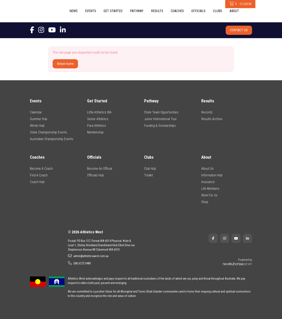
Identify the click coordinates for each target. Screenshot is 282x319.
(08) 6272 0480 (79, 263)
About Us (207, 169)
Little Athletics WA (99, 112)
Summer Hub (38, 119)
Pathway (136, 11)
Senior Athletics (97, 119)
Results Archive (211, 119)
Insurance (208, 182)
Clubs (217, 11)
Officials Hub (95, 175)
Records (207, 112)
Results (157, 11)
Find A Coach (39, 175)
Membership (95, 132)
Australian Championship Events (51, 139)
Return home (65, 64)
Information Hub (212, 175)
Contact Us (239, 30)
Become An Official (99, 169)
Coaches (177, 11)
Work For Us (209, 195)
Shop (204, 202)
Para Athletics (96, 126)
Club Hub (150, 169)
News (73, 11)
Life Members (210, 189)
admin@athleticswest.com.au (88, 256)
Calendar (36, 112)
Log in (245, 4)
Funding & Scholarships (160, 126)
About (234, 11)
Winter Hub (37, 126)
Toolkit (148, 175)
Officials (198, 11)
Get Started (113, 11)
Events (90, 11)
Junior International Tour (160, 119)
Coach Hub (37, 182)
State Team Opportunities (161, 112)
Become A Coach (41, 169)
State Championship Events (48, 132)
